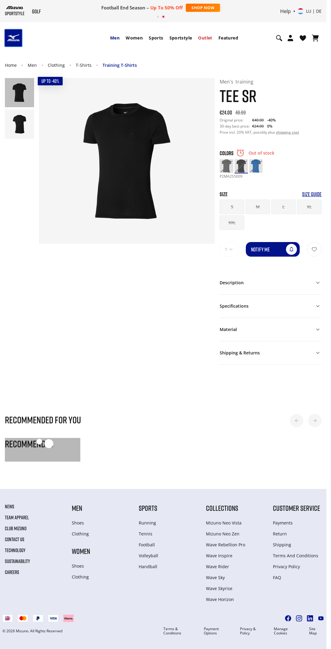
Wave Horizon (220, 599)
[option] (226, 165)
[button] (296, 420)
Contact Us (14, 539)
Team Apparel (17, 517)
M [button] (258, 207)
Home (11, 65)
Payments (283, 523)
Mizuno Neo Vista (224, 523)
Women (134, 38)
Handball (148, 566)
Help (285, 11)
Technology (15, 550)
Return (280, 534)
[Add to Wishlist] (314, 249)
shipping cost (287, 132)
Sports (156, 38)
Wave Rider (217, 566)
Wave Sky (215, 577)
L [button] (283, 207)
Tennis (145, 534)
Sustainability (17, 561)
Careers (12, 572)
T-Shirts (84, 65)
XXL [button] (231, 222)
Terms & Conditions (172, 631)
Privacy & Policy (248, 631)
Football (147, 545)
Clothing (56, 65)
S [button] (232, 207)
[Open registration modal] (290, 37)
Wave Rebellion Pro (225, 545)
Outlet (205, 38)
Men (115, 38)
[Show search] (279, 37)
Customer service (296, 508)
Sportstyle (180, 38)
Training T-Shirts (120, 65)
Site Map (313, 631)
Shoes (78, 523)
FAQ (277, 577)
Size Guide (312, 194)
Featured (228, 38)
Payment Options (211, 631)
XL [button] (309, 207)
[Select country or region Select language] (310, 11)
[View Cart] (315, 37)
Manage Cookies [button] (281, 631)
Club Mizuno (15, 528)
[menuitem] (115, 37)
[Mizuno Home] (15, 10)
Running (147, 523)
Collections (222, 508)
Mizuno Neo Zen (222, 534)
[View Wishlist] (303, 37)
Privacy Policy (286, 566)
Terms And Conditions (295, 555)
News (9, 507)
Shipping (282, 545)
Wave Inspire (219, 555)
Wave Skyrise (219, 588)
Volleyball (148, 555)
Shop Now (202, 7)
